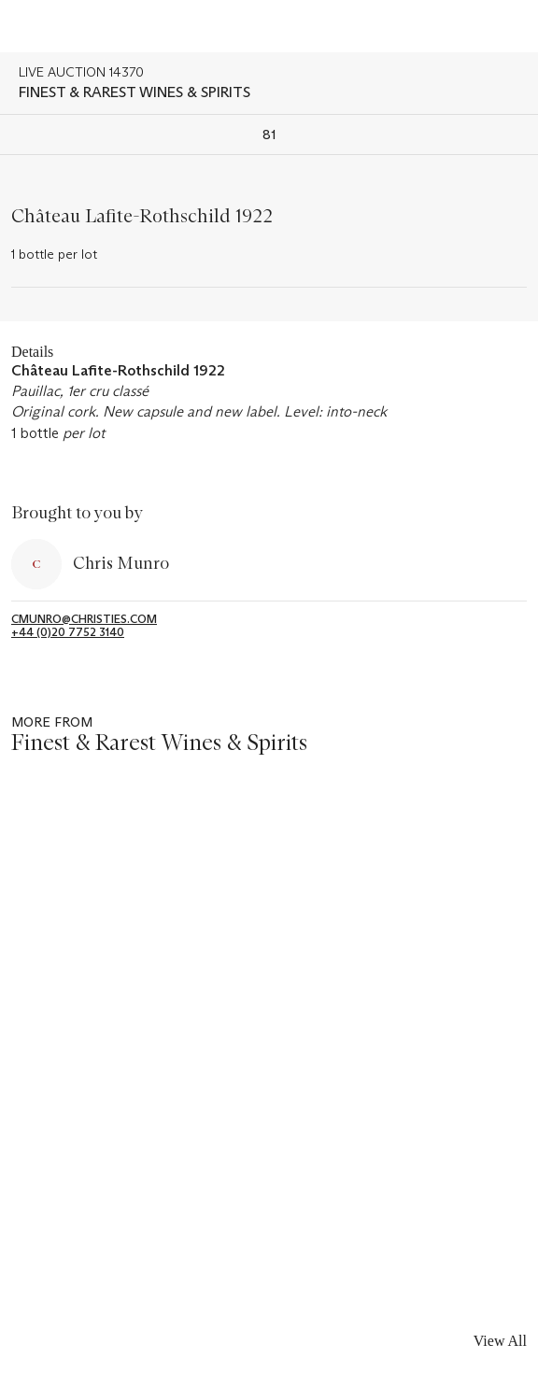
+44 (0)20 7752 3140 (67, 632)
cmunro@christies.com (84, 619)
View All (500, 1341)
